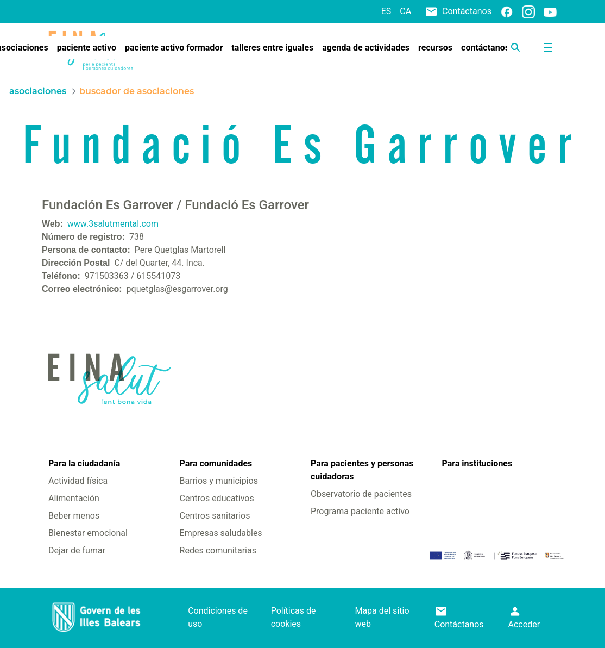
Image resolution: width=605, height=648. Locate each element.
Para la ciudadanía (84, 463)
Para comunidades (216, 463)
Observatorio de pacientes (361, 494)
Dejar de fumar (76, 550)
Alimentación (73, 498)
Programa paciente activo (360, 511)
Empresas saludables (221, 533)
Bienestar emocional (88, 533)
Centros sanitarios (215, 515)
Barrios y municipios (219, 481)
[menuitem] (87, 48)
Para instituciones (477, 463)
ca (405, 11)
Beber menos (73, 515)
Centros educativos (217, 498)
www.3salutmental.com (113, 224)
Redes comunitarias (218, 550)
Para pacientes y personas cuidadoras (362, 470)
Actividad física (78, 481)
